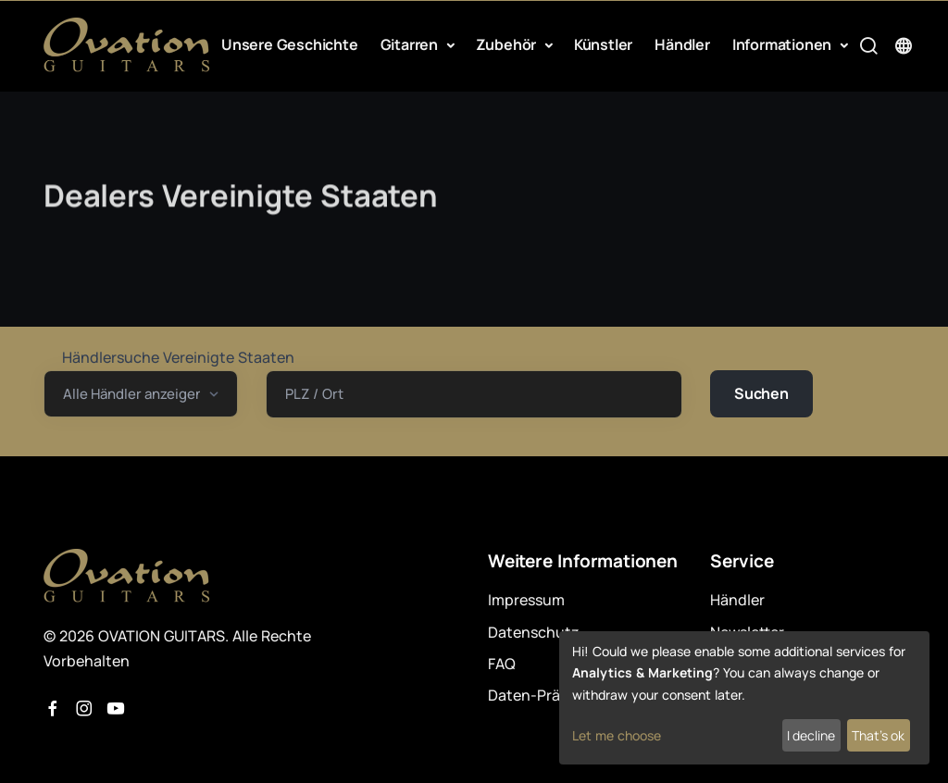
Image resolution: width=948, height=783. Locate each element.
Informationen (783, 44)
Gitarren (411, 44)
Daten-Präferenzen (555, 695)
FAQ (502, 663)
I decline (811, 735)
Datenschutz (534, 632)
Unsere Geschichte (289, 44)
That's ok (878, 735)
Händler (682, 44)
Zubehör (508, 44)
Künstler (603, 44)
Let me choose (616, 735)
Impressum (526, 600)
